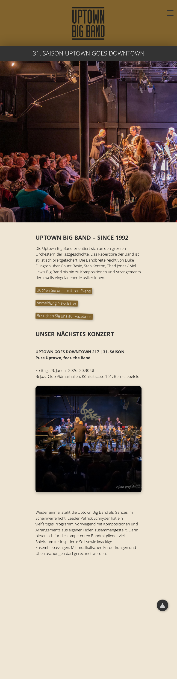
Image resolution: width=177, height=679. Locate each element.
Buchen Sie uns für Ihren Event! (63, 290)
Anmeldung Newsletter (56, 303)
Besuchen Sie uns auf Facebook (63, 316)
